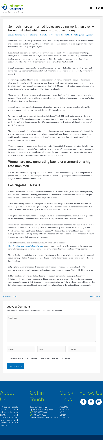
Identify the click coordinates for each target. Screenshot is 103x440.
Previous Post (10, 296)
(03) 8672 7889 (40, 412)
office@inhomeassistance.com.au (44, 417)
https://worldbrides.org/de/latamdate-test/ (25, 246)
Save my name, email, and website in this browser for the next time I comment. (41, 358)
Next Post (95, 296)
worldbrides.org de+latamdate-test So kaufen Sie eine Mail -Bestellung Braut (54, 35)
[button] (91, 8)
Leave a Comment (15, 35)
